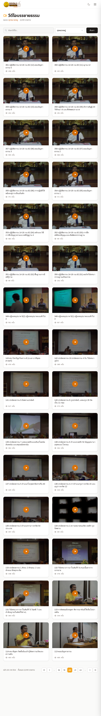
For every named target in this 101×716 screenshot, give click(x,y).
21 (75, 670)
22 (80, 670)
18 (59, 670)
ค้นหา (92, 30)
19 (64, 670)
